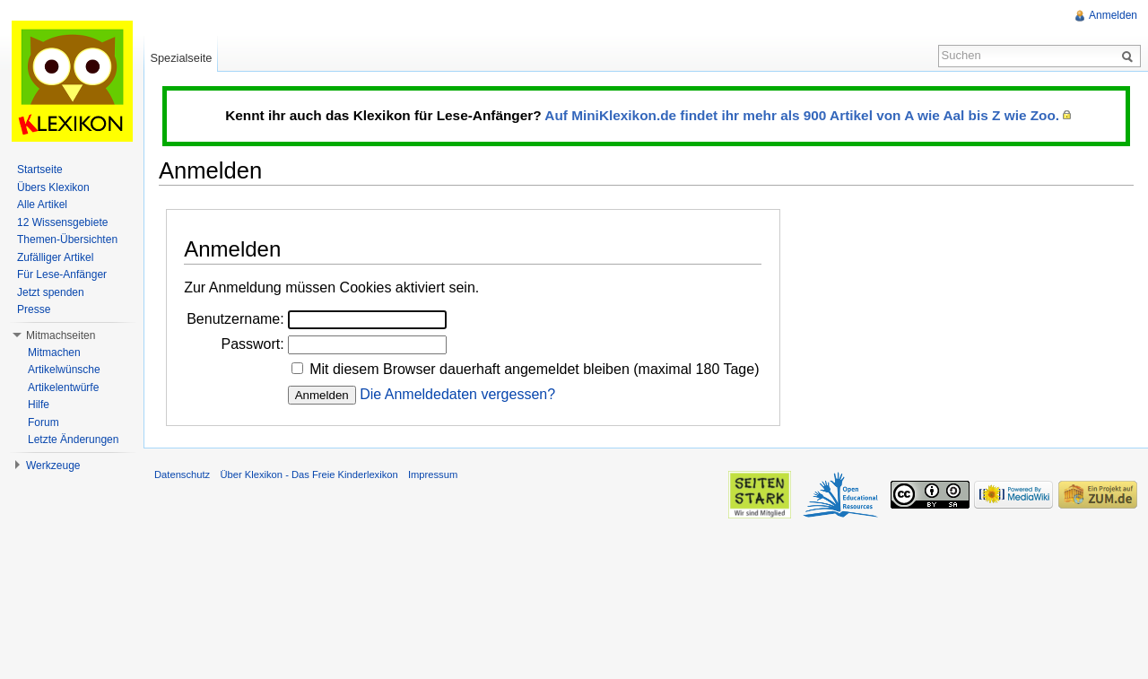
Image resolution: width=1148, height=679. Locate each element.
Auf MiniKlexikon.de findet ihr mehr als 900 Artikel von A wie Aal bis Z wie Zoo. (801, 115)
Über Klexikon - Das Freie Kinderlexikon (308, 474)
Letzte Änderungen (73, 439)
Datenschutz (182, 474)
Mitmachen (54, 352)
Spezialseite (181, 58)
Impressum (432, 474)
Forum (43, 422)
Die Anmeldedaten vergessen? (457, 394)
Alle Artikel (42, 204)
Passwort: (252, 344)
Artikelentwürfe (63, 387)
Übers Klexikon (53, 187)
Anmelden (1113, 15)
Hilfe (38, 404)
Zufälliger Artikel (55, 257)
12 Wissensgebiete (62, 222)
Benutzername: (235, 318)
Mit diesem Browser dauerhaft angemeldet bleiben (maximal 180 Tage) (534, 369)
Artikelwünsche (64, 369)
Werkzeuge (53, 465)
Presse (33, 309)
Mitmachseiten (60, 335)
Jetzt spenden (50, 292)
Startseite (40, 169)
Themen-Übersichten (67, 239)
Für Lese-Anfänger (62, 274)
